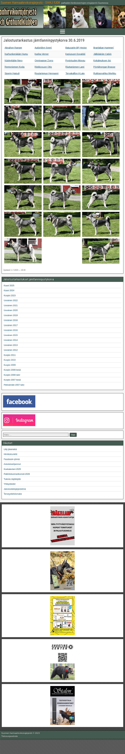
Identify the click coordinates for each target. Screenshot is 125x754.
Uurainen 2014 (11, 340)
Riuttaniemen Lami (74, 67)
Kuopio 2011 (10, 355)
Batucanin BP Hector (76, 47)
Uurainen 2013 (11, 345)
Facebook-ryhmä (12, 459)
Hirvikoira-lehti (10, 454)
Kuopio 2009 (10, 365)
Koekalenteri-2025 (12, 469)
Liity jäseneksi (10, 449)
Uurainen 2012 (11, 350)
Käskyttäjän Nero (13, 60)
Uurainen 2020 (11, 310)
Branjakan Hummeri (103, 47)
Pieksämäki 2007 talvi (14, 385)
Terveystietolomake (13, 494)
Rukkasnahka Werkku (104, 73)
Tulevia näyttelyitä (12, 479)
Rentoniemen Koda (14, 67)
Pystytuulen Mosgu (75, 60)
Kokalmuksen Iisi (102, 60)
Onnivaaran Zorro (44, 60)
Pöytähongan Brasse (104, 67)
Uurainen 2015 (11, 335)
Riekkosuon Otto (43, 67)
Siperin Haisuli (12, 73)
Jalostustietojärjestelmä (15, 489)
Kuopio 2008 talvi (12, 375)
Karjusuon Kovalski (75, 54)
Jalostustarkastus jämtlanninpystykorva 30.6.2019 (43, 40)
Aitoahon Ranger (13, 47)
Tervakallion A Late (75, 73)
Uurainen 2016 (11, 330)
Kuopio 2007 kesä (12, 380)
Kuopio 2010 (10, 360)
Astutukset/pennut (12, 464)
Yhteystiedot (9, 484)
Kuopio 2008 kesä (12, 370)
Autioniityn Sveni (43, 47)
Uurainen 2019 (11, 315)
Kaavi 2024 (9, 290)
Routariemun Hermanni (46, 73)
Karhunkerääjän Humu (16, 54)
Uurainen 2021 (11, 305)
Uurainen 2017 (11, 325)
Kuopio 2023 (10, 295)
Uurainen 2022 (11, 300)
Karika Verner (42, 54)
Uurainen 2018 (11, 320)
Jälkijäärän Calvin (102, 54)
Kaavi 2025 (9, 285)
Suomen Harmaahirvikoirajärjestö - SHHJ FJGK (30, 3)
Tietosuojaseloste (9, 736)
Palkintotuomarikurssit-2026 (17, 474)
